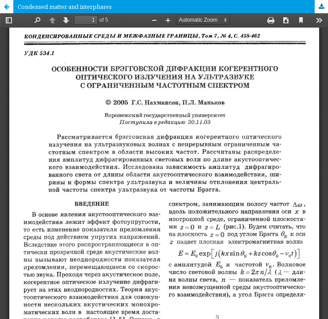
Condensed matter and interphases (65, 7)
